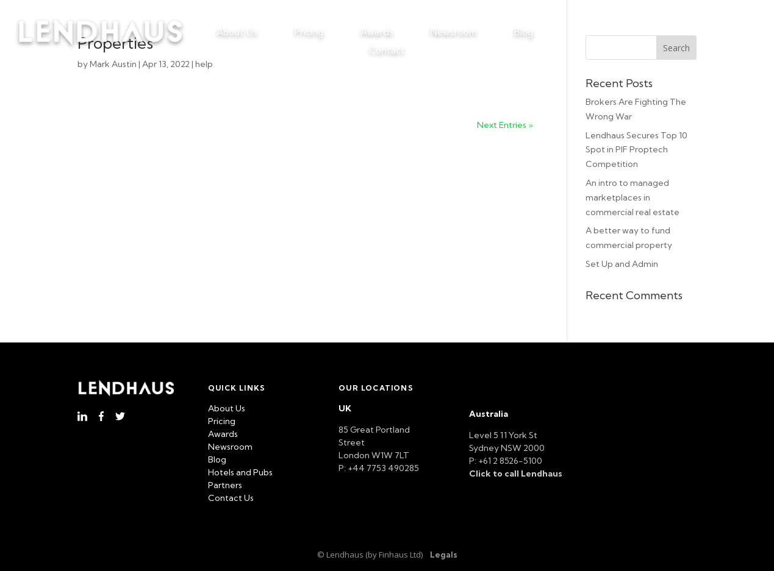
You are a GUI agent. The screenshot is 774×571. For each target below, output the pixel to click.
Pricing (309, 33)
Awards (376, 33)
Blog (523, 33)
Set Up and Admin (622, 263)
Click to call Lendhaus (515, 473)
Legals (443, 554)
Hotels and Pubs (240, 472)
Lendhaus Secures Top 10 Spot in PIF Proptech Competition (636, 150)
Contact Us (231, 497)
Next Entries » (505, 124)
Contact (387, 51)
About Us (237, 33)
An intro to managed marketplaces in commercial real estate (632, 197)
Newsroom (454, 33)
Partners (225, 485)
